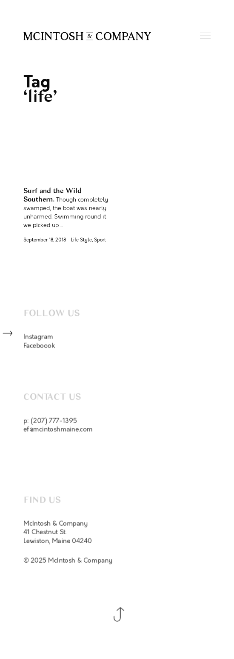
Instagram (38, 338)
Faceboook (39, 346)
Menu (205, 36)
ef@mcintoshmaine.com (58, 431)
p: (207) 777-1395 (50, 422)
